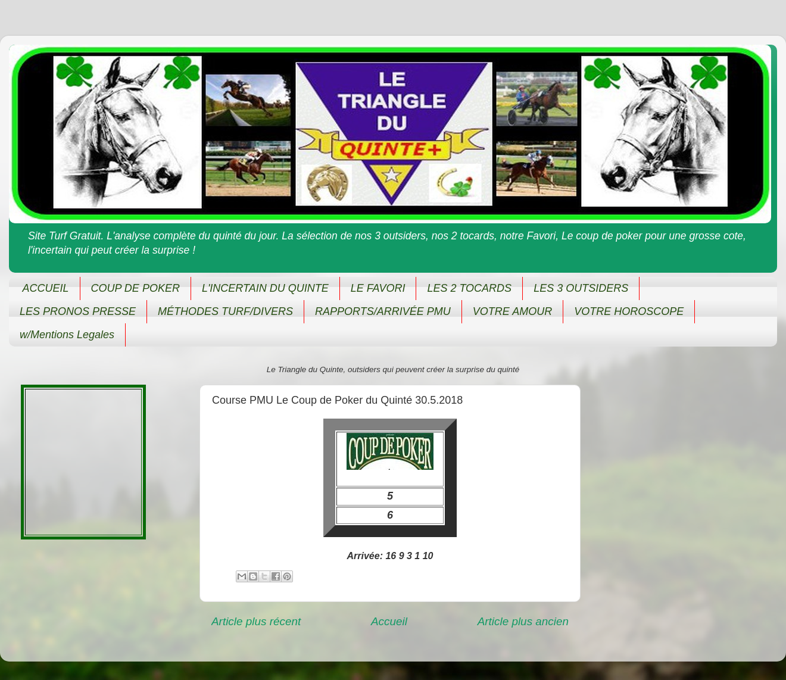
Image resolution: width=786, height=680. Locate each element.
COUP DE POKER (135, 288)
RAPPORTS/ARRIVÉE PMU (383, 311)
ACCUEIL (46, 288)
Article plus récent (256, 621)
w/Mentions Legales (67, 335)
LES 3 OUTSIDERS (581, 288)
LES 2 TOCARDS (469, 288)
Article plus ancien (523, 621)
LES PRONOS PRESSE (78, 311)
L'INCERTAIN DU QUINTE (265, 288)
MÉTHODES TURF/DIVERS (225, 311)
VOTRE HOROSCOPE (629, 311)
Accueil (389, 621)
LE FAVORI (378, 288)
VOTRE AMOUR (512, 311)
